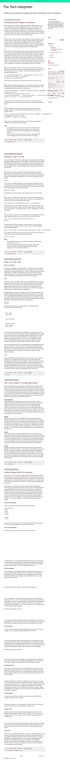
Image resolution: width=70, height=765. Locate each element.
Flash (14, 141)
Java (62, 83)
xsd (55, 98)
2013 (51, 55)
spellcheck (50, 90)
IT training (56, 83)
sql (60, 90)
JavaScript (50, 84)
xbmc (58, 96)
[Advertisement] (24, 149)
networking (61, 84)
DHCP (62, 78)
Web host (12, 464)
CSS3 (54, 77)
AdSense (55, 71)
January (52, 47)
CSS (49, 77)
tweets (58, 91)
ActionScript (10, 141)
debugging (57, 78)
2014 (51, 45)
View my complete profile (53, 65)
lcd (56, 84)
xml (8, 374)
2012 (51, 57)
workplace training (52, 96)
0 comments (19, 139)
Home (21, 755)
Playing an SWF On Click (14, 157)
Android (61, 71)
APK (62, 74)
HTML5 (16, 750)
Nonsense (50, 86)
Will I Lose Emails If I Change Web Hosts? (21, 383)
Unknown (11, 139)
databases (50, 78)
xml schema (50, 98)
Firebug (53, 80)
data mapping (60, 77)
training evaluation (52, 91)
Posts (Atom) (13, 758)
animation (10, 750)
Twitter (62, 91)
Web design (52, 93)
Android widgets (51, 74)
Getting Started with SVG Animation (18, 472)
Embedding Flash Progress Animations (19, 22)
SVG (19, 750)
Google (61, 80)
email (9, 464)
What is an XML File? (12, 262)
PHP (56, 86)
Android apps (56, 73)
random (49, 87)
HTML (13, 750)
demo (18, 498)
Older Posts (41, 755)
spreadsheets (55, 90)
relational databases (58, 87)
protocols (61, 86)
